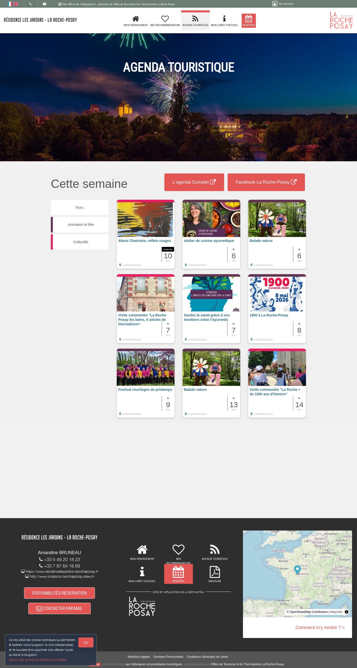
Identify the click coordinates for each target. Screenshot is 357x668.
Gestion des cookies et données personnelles (37, 660)
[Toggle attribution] (347, 612)
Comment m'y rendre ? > (320, 627)
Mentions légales (139, 657)
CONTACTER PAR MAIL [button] (59, 608)
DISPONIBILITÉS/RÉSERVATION (59, 593)
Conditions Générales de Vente (207, 657)
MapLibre (336, 612)
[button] (145, 237)
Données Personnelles (168, 657)
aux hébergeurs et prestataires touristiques (154, 664)
